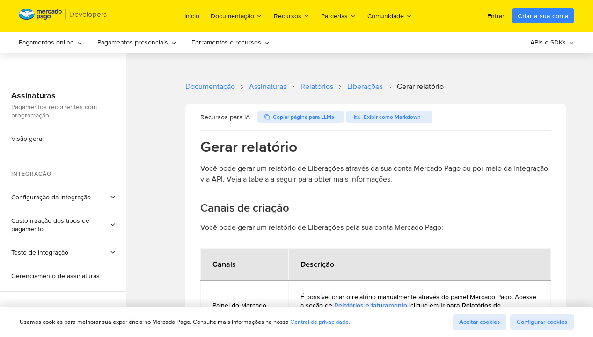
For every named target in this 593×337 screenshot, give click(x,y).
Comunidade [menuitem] (389, 15)
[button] (63, 197)
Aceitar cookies (479, 321)
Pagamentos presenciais (136, 42)
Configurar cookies (542, 321)
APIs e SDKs (552, 42)
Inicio (191, 16)
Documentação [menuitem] (237, 15)
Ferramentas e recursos (230, 42)
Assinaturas (267, 86)
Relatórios (316, 86)
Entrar (496, 16)
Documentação (210, 86)
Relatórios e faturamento (370, 305)
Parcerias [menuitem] (338, 15)
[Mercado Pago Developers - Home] (63, 16)
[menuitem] (50, 42)
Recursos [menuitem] (292, 15)
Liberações (365, 86)
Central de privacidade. (320, 321)
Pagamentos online (50, 42)
